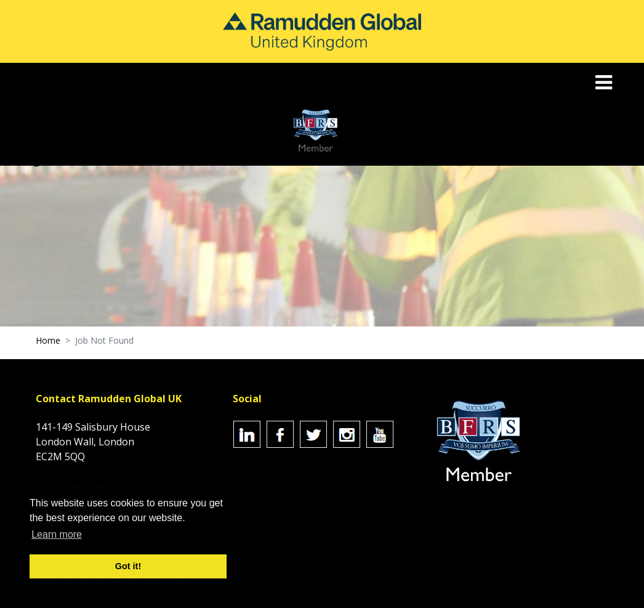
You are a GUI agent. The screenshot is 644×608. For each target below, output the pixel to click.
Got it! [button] (128, 566)
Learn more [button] (56, 534)
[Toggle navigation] (604, 82)
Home (48, 340)
